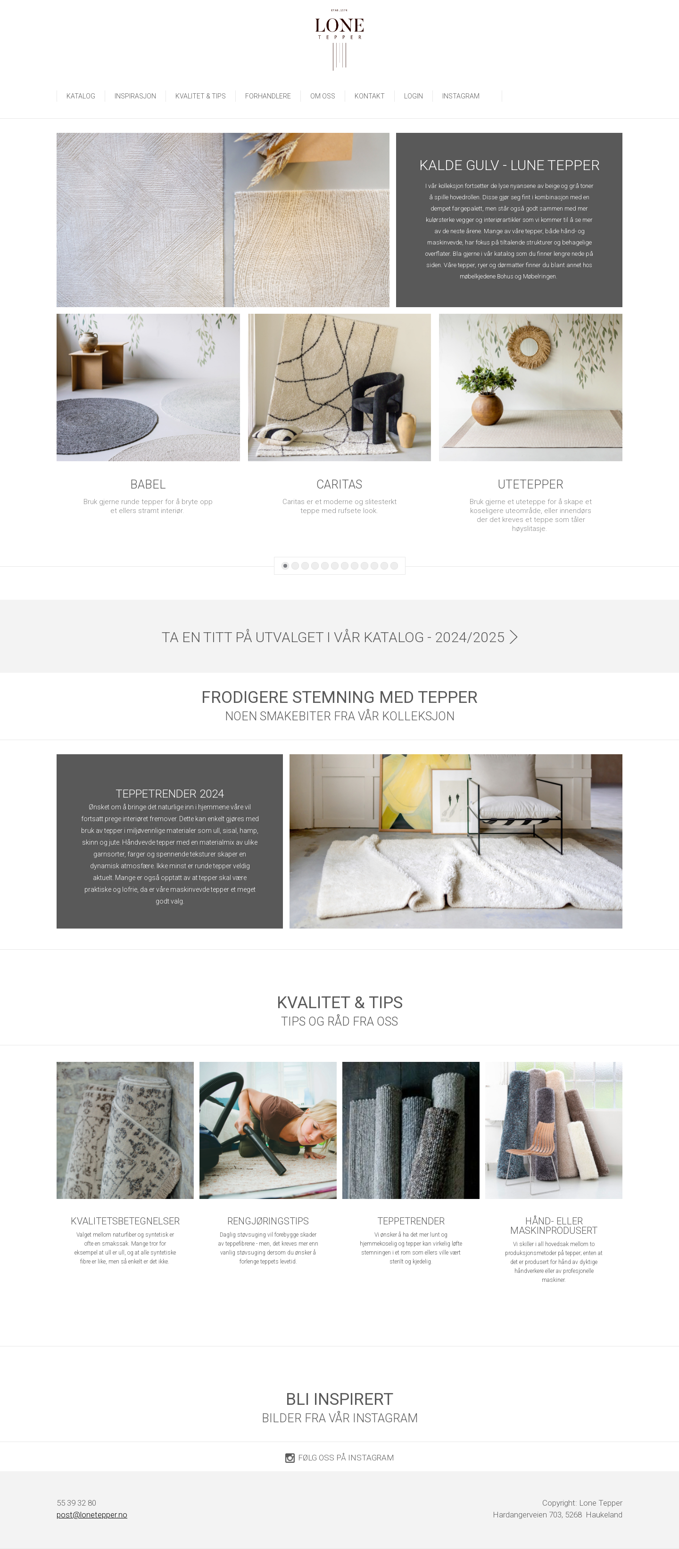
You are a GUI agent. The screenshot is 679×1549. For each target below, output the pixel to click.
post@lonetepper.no (92, 1514)
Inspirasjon (135, 96)
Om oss (322, 96)
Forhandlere (268, 96)
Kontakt (370, 96)
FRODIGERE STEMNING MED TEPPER (339, 697)
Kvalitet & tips (200, 96)
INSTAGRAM (467, 96)
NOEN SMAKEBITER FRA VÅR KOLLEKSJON (340, 716)
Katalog (80, 96)
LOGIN (413, 96)
